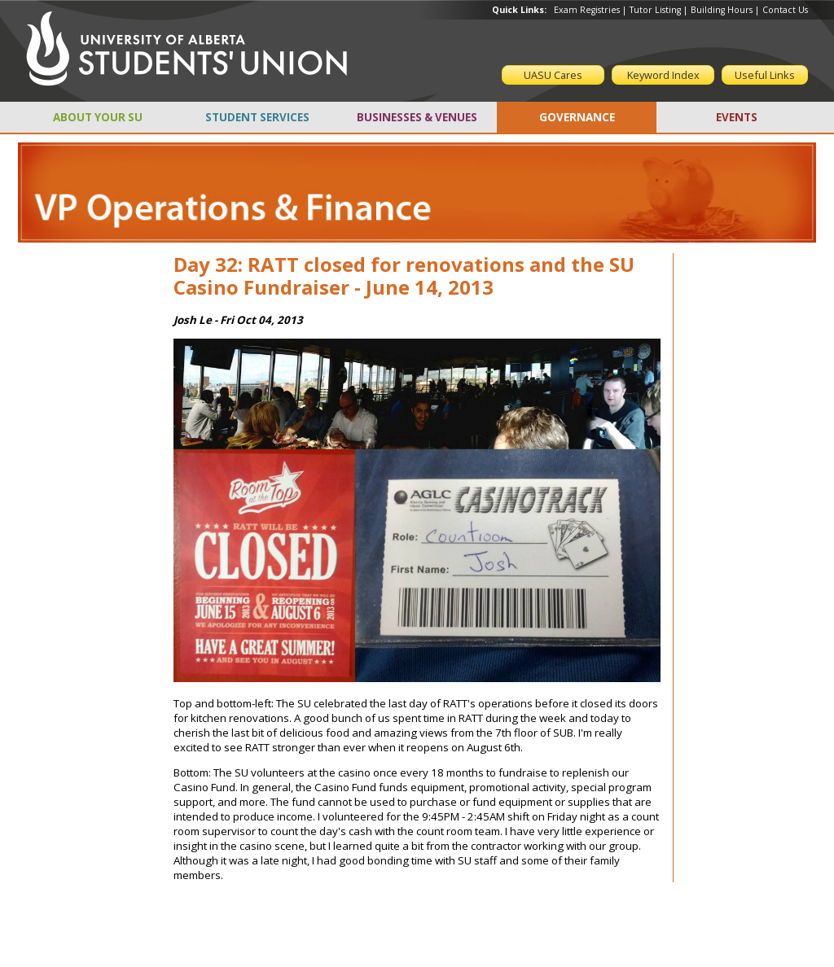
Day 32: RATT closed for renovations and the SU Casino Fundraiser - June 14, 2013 (403, 276)
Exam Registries (587, 9)
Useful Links (765, 75)
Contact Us (785, 9)
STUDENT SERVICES (257, 117)
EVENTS (736, 117)
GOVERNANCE (577, 117)
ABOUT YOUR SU (98, 117)
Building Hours (722, 9)
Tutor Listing (655, 9)
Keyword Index (663, 75)
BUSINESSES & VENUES (417, 117)
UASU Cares (553, 75)
